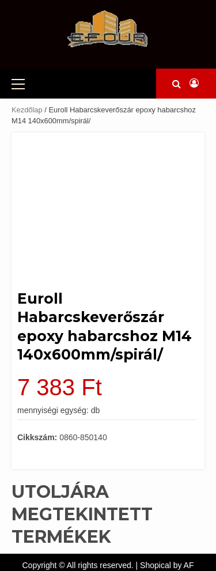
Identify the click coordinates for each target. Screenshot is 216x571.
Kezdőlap (27, 109)
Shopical (155, 565)
